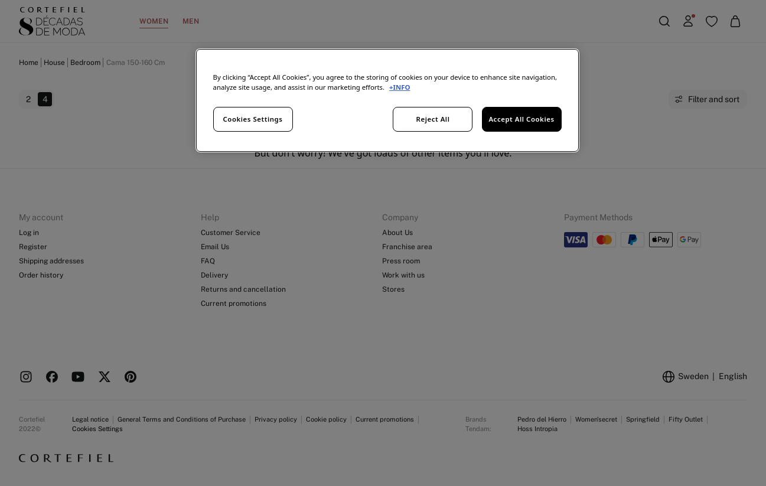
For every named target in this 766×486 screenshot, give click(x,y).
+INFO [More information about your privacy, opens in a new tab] (399, 87)
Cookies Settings (253, 119)
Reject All (433, 119)
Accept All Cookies (521, 119)
